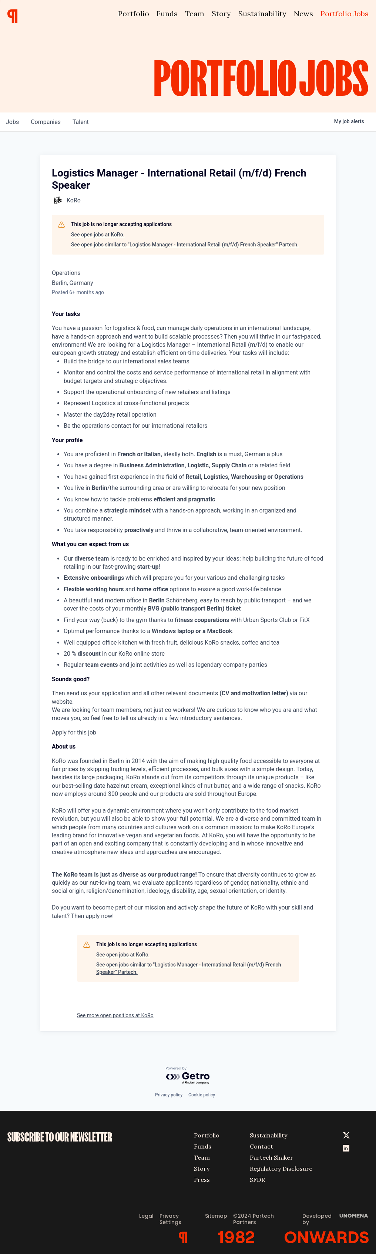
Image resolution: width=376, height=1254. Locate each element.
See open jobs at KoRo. (98, 235)
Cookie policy (201, 1094)
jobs (12, 121)
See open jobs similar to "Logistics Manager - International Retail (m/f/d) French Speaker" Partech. (185, 245)
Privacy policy (168, 1094)
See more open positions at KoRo (115, 1015)
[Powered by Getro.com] (188, 1076)
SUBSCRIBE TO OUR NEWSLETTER (59, 1137)
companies (46, 121)
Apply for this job (74, 732)
